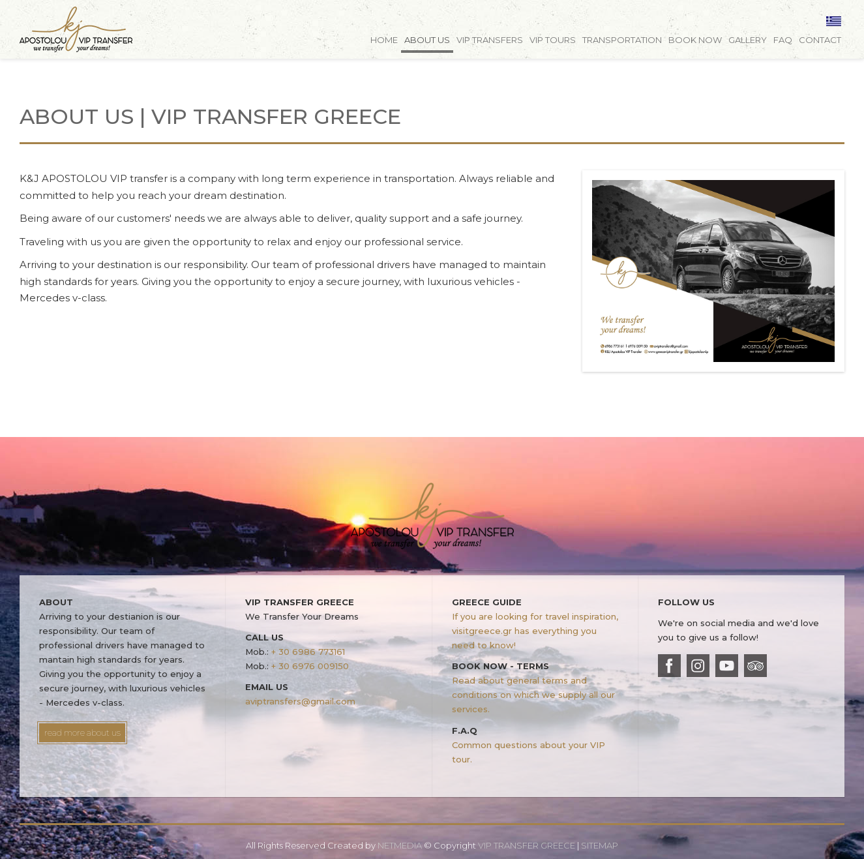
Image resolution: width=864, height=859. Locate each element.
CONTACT (820, 40)
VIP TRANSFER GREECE (117, 34)
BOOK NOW (695, 40)
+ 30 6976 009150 (310, 666)
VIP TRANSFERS (489, 40)
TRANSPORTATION (622, 40)
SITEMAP (599, 845)
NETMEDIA (400, 845)
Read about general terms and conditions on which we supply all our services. (533, 694)
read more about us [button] (82, 732)
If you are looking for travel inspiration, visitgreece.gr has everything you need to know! (535, 630)
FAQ (782, 40)
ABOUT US (427, 40)
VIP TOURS (552, 40)
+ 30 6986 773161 (308, 651)
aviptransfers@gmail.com (300, 701)
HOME (384, 40)
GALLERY (747, 40)
